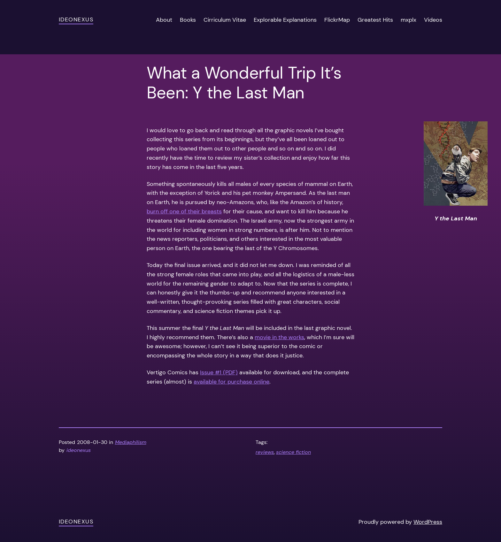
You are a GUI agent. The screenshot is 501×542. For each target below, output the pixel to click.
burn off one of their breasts (184, 211)
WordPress (427, 522)
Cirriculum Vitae (225, 20)
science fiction (293, 452)
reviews (265, 452)
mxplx (408, 20)
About (164, 20)
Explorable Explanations (285, 20)
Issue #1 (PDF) (219, 372)
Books (188, 20)
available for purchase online (231, 382)
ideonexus (76, 19)
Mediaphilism (130, 442)
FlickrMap (337, 20)
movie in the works (279, 337)
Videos (433, 20)
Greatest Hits (375, 20)
